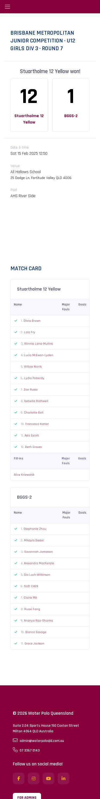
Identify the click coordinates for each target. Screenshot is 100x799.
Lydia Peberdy (34, 378)
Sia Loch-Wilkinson (37, 575)
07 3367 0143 (26, 750)
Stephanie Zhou (34, 529)
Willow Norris (33, 367)
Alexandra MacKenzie (39, 563)
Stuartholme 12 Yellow (29, 119)
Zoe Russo (31, 390)
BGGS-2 (71, 116)
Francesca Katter (37, 424)
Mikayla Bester (34, 540)
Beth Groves (33, 447)
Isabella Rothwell (36, 401)
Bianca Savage (35, 632)
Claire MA (30, 598)
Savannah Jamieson (38, 552)
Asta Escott (32, 436)
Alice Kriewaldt (24, 475)
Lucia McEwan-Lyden (38, 355)
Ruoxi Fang (32, 609)
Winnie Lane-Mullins (38, 344)
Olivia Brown (32, 321)
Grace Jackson (34, 644)
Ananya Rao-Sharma (38, 621)
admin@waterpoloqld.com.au (38, 740)
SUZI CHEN (31, 586)
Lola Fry (29, 332)
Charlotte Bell (33, 413)
